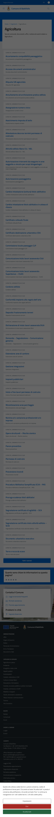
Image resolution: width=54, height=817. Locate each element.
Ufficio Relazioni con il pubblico (12, 752)
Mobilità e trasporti (9, 692)
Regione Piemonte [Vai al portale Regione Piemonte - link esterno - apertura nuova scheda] (8, 2)
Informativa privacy (9, 778)
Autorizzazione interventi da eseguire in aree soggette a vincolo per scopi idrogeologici (25, 163)
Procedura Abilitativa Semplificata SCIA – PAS (25, 484)
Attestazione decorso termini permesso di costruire (24, 134)
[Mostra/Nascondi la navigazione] (4, 8)
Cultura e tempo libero (10, 680)
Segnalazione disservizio (10, 769)
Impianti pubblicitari (14, 379)
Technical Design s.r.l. (16, 812)
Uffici (4, 637)
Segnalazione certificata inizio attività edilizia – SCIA (26, 524)
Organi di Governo (8, 640)
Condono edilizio (13, 286)
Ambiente (6, 665)
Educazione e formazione (10, 683)
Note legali (6, 784)
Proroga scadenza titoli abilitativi (20, 497)
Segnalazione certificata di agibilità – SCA (24, 510)
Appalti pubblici (8, 671)
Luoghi (5, 730)
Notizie (5, 714)
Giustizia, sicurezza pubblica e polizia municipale (17, 686)
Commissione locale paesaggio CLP (21, 245)
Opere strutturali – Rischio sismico (21, 433)
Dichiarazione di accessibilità (11, 787)
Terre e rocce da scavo (15, 551)
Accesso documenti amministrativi (21, 69)
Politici (5, 643)
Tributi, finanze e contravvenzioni (13, 697)
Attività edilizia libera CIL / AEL (19, 148)
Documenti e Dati (8, 652)
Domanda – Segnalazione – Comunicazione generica (24, 339)
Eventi (5, 733)
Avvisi (5, 720)
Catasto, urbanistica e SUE (15, 53)
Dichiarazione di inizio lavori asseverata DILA (25, 325)
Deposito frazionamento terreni (19, 312)
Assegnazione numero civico (18, 107)
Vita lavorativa (7, 703)
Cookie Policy (7, 781)
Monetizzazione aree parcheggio (20, 405)
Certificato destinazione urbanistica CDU (23, 232)
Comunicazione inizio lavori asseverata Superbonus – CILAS (22, 272)
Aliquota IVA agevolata (15, 82)
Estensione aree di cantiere (17, 353)
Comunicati (6, 717)
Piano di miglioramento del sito (12, 790)
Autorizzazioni (7, 674)
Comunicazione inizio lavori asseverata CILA (25, 258)
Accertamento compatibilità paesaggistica (24, 56)
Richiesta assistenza (9, 772)
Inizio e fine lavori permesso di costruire (23, 392)
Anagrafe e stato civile (10, 668)
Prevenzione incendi (14, 471)
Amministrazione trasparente (12, 775)
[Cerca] (48, 8)
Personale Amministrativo (11, 646)
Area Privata (7, 800)
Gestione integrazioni (15, 366)
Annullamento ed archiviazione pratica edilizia (26, 94)
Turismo (5, 700)
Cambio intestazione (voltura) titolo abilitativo (26, 191)
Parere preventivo (13, 446)
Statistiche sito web (9, 793)
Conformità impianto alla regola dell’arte (23, 299)
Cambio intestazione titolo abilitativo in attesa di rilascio (27, 206)
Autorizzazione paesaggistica (18, 178)
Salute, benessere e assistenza (12, 695)
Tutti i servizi (27, 560)
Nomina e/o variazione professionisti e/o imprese (23, 419)
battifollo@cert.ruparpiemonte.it (16, 757)
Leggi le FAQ (7, 763)
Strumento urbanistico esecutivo (20, 538)
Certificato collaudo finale (17, 220)
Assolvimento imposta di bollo (19, 120)
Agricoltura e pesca (9, 662)
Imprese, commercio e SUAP (11, 689)
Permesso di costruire (15, 458)
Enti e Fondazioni (8, 649)
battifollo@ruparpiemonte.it (15, 755)
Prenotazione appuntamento (12, 766)
